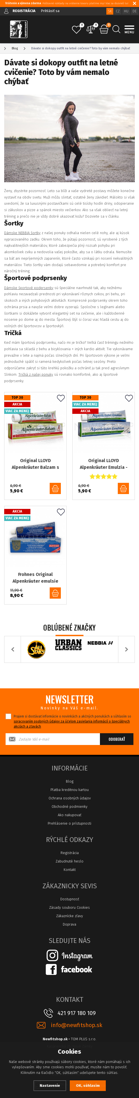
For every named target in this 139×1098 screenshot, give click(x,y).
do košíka (55, 488)
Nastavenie (50, 1085)
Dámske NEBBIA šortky (22, 233)
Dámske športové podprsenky (28, 288)
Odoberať (117, 739)
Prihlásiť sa (50, 11)
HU (126, 11)
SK (110, 11)
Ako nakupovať (69, 815)
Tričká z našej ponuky (35, 374)
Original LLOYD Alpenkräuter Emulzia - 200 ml (104, 464)
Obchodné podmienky (69, 806)
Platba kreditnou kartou (70, 790)
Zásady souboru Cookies (69, 907)
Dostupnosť (69, 899)
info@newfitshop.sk (76, 1025)
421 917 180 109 (76, 1013)
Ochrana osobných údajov (70, 798)
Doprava (69, 924)
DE (134, 11)
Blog (69, 781)
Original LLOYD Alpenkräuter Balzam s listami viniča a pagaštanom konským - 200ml (35, 464)
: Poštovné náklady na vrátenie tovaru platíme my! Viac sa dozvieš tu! (66, 3)
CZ (118, 11)
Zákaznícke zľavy (69, 916)
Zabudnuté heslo (69, 861)
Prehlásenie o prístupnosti (69, 823)
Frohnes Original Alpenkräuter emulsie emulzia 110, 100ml (35, 578)
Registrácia (70, 853)
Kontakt (70, 870)
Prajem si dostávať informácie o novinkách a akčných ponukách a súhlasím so (72, 721)
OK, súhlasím (88, 1085)
